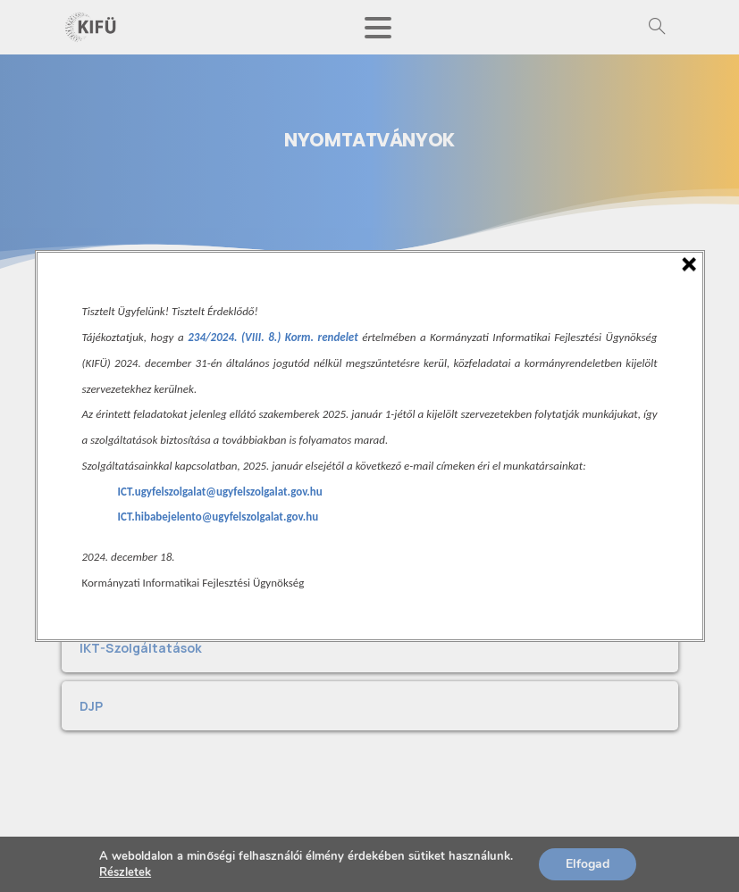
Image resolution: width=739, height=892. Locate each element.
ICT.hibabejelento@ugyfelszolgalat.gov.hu (218, 516)
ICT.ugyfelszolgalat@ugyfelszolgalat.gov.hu (220, 491)
